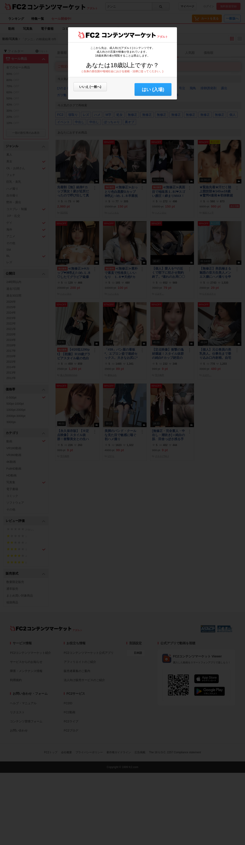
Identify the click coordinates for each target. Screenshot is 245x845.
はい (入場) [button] (153, 89)
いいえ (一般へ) (90, 87)
